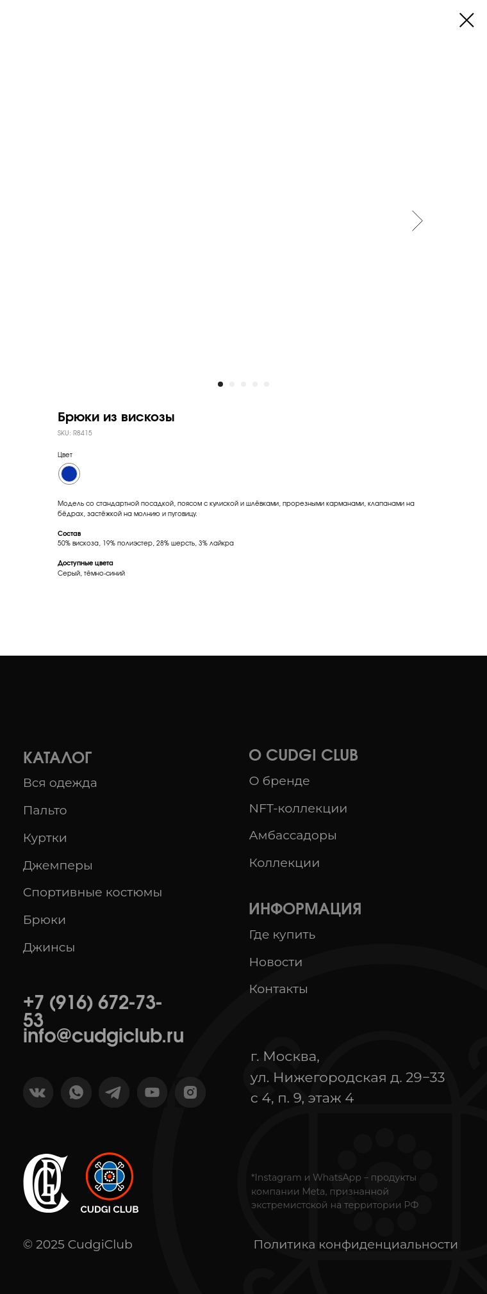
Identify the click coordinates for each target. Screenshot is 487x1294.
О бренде (279, 780)
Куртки (45, 837)
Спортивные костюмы (93, 892)
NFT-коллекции (298, 808)
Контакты (278, 989)
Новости (275, 962)
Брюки (44, 919)
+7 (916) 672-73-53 (92, 1012)
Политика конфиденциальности (356, 1244)
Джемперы (58, 865)
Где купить (282, 934)
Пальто (45, 810)
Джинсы (49, 947)
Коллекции (284, 862)
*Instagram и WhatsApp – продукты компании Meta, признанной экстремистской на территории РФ (334, 1191)
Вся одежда (60, 782)
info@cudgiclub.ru (103, 1037)
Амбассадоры (292, 835)
